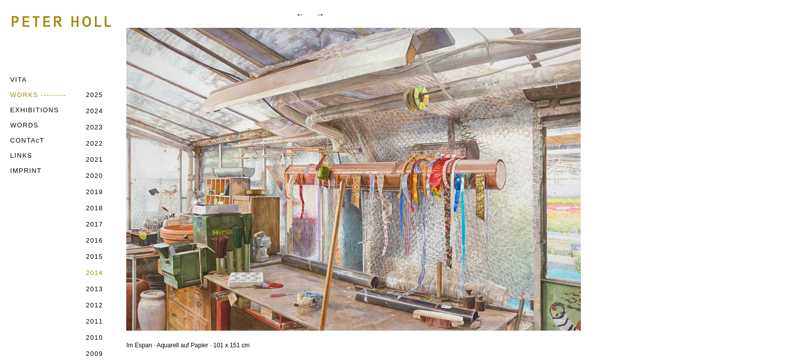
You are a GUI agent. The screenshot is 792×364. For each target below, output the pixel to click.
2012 (94, 305)
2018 (94, 208)
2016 (94, 240)
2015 (94, 256)
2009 (94, 353)
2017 (94, 224)
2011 (94, 321)
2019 (94, 192)
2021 (94, 159)
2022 (94, 143)
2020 (94, 175)
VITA (18, 79)
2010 (94, 337)
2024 (94, 111)
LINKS (21, 155)
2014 (94, 273)
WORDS (24, 125)
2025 (94, 95)
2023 (94, 127)
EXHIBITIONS (34, 110)
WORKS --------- (38, 95)
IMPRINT (26, 170)
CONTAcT (27, 140)
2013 (94, 289)
